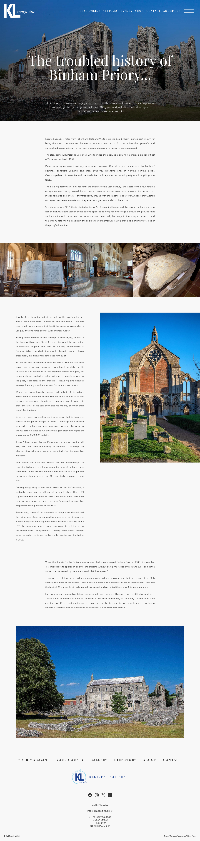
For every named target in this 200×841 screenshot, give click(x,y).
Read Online (90, 10)
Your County (70, 760)
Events (126, 10)
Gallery (99, 760)
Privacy (173, 836)
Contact (153, 10)
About (149, 760)
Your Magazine (34, 760)
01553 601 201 (100, 804)
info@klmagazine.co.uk (100, 810)
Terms (166, 836)
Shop (139, 10)
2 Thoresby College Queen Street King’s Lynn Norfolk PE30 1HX (100, 821)
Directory (125, 760)
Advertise (171, 10)
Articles (110, 10)
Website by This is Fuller (186, 836)
